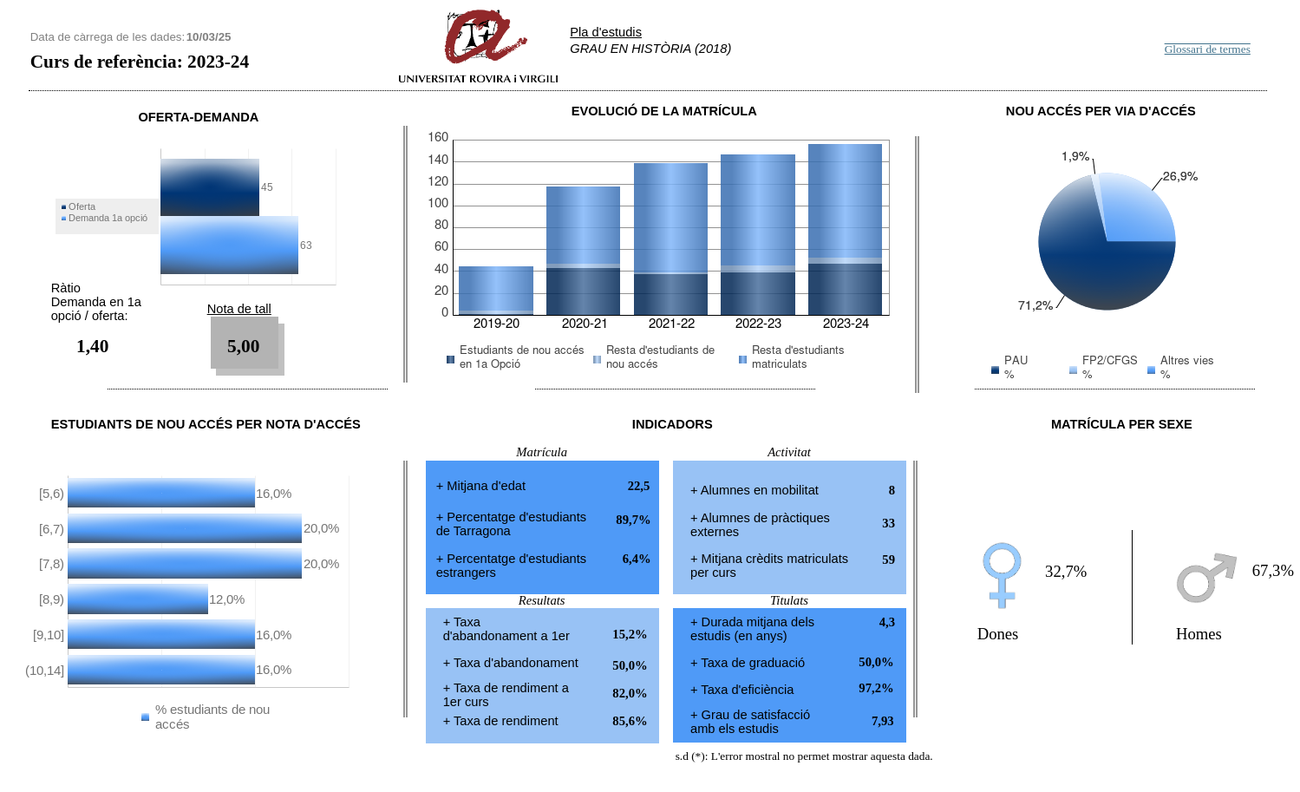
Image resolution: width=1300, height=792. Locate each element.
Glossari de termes (1208, 49)
